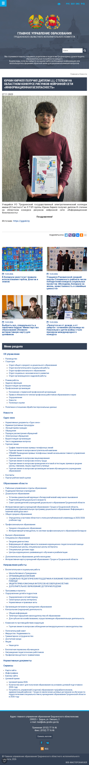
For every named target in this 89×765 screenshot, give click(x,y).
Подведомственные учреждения (20, 491)
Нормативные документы (17, 660)
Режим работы (12, 380)
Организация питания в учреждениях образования (28, 607)
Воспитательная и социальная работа (22, 569)
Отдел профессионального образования (27, 370)
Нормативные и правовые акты (23, 602)
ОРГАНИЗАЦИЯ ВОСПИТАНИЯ (22, 576)
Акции (8, 642)
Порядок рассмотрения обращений (21, 433)
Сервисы (8, 665)
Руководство (11, 359)
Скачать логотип (44, 736)
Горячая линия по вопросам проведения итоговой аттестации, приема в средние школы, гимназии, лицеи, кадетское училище (45, 464)
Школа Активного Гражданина (22, 573)
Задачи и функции (13, 383)
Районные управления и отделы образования (26, 488)
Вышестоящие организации (18, 386)
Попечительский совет (15, 631)
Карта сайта (10, 670)
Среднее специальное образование (25, 528)
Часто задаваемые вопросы (18, 441)
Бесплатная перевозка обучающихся (22, 649)
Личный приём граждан (16, 428)
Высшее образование (15, 535)
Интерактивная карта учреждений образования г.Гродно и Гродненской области (41, 559)
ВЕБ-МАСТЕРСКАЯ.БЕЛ (76, 762)
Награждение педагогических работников (24, 652)
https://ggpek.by (21, 221)
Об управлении (11, 354)
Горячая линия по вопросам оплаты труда (28, 461)
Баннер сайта (11, 676)
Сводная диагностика (19, 541)
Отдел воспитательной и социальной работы (29, 368)
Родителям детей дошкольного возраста (27, 500)
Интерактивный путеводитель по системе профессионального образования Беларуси (47, 531)
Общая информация (18, 613)
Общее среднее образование (18, 514)
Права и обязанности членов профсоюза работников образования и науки (42, 395)
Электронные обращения (16, 436)
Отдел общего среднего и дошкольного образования (33, 365)
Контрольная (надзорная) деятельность (23, 609)
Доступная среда (13, 639)
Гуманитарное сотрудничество (19, 636)
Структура (10, 361)
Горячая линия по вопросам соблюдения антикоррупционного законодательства (45, 626)
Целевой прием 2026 (18, 682)
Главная (74, 74)
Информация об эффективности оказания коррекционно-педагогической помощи (46, 544)
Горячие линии (12, 444)
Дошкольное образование (17, 493)
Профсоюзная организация (17, 388)
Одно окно (9, 417)
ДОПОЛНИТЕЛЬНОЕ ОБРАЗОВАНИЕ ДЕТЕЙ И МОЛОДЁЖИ (35, 586)
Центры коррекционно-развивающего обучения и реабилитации (38, 552)
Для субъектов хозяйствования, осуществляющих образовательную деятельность (46, 618)
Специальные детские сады (21, 549)
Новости (83, 74)
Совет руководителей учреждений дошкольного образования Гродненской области (47, 502)
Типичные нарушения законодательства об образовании (34, 616)
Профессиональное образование (20, 524)
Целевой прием (12, 678)
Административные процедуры (19, 425)
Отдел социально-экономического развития (29, 373)
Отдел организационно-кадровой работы (27, 376)
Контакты (9, 475)
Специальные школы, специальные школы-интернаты (33, 547)
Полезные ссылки (17, 403)
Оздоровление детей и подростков (21, 593)
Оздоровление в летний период (23, 597)
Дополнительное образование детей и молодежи (27, 557)
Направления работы (15, 564)
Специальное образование (17, 538)
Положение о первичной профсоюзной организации (32, 392)
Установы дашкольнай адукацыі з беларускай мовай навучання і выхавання (43, 497)
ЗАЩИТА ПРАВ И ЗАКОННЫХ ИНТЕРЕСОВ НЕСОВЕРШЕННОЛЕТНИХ (39, 584)
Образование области (15, 483)
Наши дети (14, 645)
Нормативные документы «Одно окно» (22, 422)
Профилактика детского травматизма (22, 655)
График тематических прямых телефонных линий (31, 448)
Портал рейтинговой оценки (18, 478)
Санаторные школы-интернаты (23, 600)
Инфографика (11, 673)
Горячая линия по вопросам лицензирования (29, 458)
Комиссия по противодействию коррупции (24, 623)
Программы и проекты (15, 591)
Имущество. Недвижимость (17, 633)
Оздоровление (15, 397)
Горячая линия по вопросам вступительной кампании (33, 450)
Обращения (10, 431)
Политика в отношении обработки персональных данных (31, 407)
